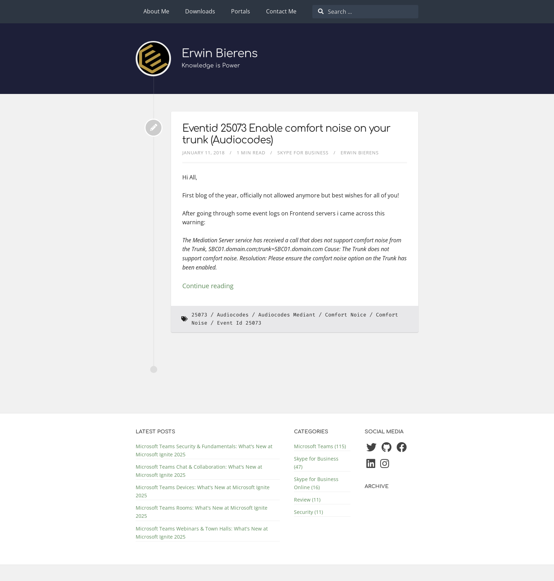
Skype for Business (303, 152)
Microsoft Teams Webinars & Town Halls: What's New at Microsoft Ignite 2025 (202, 532)
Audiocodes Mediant (287, 315)
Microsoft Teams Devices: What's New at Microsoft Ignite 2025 (203, 491)
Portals (240, 11)
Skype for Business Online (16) (316, 483)
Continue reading (208, 285)
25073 (199, 315)
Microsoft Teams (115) (320, 446)
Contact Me (281, 11)
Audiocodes (233, 315)
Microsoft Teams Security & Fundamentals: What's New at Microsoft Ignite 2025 (204, 450)
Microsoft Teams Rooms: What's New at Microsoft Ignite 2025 (201, 511)
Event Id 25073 (239, 323)
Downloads (200, 11)
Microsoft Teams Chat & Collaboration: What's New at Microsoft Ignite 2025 (199, 470)
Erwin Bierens (220, 53)
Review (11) (307, 499)
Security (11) (308, 512)
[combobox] (365, 11)
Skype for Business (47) (316, 462)
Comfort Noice (345, 315)
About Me (156, 11)
